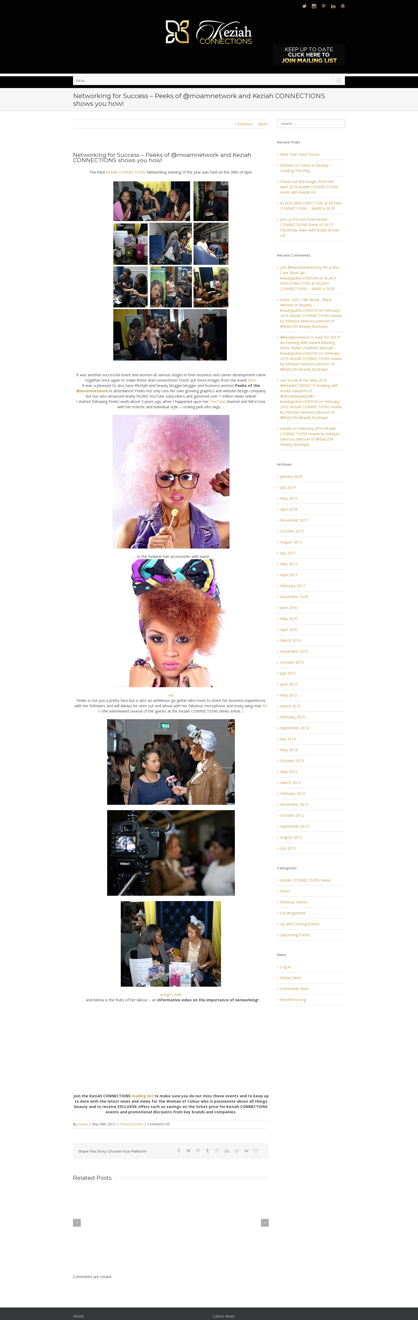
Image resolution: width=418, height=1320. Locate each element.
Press (285, 891)
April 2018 (288, 509)
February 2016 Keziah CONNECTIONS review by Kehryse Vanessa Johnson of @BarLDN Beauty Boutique (311, 318)
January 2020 (291, 476)
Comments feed (294, 988)
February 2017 (292, 585)
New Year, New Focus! (299, 154)
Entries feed (290, 977)
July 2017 (288, 552)
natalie (83, 1124)
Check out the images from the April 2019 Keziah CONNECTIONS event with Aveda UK (309, 187)
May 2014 (288, 749)
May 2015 (288, 695)
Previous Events (131, 1124)
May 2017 (288, 563)
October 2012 (292, 815)
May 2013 (288, 771)
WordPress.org (293, 999)
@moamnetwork (92, 390)
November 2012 (294, 804)
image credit (171, 994)
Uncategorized (292, 912)
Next (262, 123)
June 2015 (288, 684)
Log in (285, 966)
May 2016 (288, 618)
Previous (245, 123)
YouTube (217, 401)
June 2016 (288, 607)
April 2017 (288, 574)
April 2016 (288, 629)
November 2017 (294, 520)
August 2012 (291, 837)
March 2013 (290, 782)
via (170, 695)
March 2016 (290, 640)
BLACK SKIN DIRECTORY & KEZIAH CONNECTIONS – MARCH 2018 (311, 206)
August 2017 (291, 542)
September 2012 (294, 826)
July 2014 (288, 738)
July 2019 (288, 487)
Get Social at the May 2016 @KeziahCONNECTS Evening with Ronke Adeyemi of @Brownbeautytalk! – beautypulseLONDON (309, 391)
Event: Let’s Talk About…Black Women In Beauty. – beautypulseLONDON (306, 305)
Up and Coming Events (299, 923)
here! (252, 380)
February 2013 (292, 793)
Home (78, 1316)
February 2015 (292, 716)
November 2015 (294, 651)
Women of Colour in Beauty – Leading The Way (306, 168)
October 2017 (292, 531)
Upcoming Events (295, 934)
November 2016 (294, 596)
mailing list (142, 1095)
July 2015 (288, 673)
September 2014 (294, 727)
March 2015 (290, 706)
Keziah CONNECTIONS (126, 172)
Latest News (224, 1316)
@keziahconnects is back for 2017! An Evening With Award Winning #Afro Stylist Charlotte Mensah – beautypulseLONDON (310, 345)
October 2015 (292, 662)
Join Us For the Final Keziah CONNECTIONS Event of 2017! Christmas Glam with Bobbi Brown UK (310, 227)
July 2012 (288, 848)
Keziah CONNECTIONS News (305, 880)
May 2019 (288, 498)
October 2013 (292, 760)
